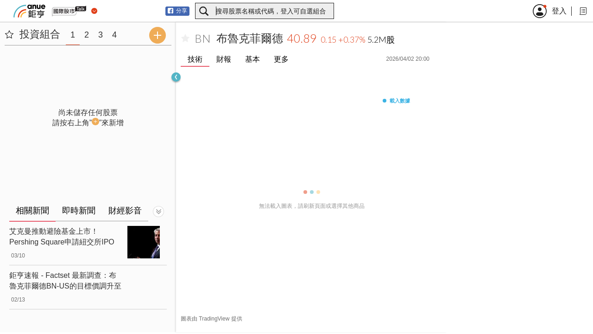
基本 (252, 59)
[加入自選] (185, 38)
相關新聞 (32, 210)
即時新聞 (78, 210)
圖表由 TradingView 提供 (211, 318)
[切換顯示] (158, 211)
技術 (195, 59)
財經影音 (125, 210)
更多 (281, 59)
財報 (223, 59)
